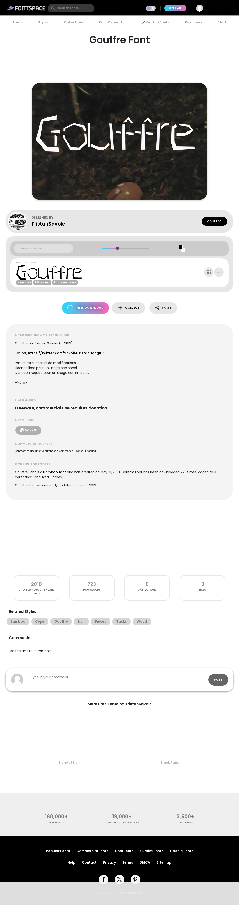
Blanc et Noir (69, 762)
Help (71, 862)
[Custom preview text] (43, 248)
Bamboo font (54, 472)
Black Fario (170, 762)
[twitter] (119, 879)
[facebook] (103, 879)
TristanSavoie (48, 223)
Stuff (222, 22)
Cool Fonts (124, 851)
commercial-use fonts (122, 822)
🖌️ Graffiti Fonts (155, 22)
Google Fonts (181, 851)
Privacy (109, 862)
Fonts (18, 22)
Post (218, 680)
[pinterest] (135, 879)
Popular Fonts (58, 851)
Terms (127, 862)
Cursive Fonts (151, 851)
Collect (128, 308)
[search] (71, 8)
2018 (36, 584)
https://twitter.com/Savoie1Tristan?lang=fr (66, 353)
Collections (74, 22)
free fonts (56, 822)
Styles (43, 22)
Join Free (221, 8)
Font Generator (112, 22)
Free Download (85, 308)
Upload (175, 8)
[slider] (117, 248)
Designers (193, 22)
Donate (28, 430)
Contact (214, 221)
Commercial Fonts (92, 851)
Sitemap (164, 862)
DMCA (145, 862)
